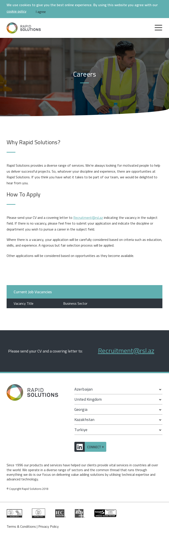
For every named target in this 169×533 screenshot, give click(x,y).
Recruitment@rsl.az (88, 217)
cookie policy (16, 11)
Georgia (80, 409)
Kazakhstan (84, 419)
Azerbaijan (83, 389)
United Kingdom (88, 399)
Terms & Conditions (21, 526)
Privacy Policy (48, 526)
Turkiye (80, 429)
